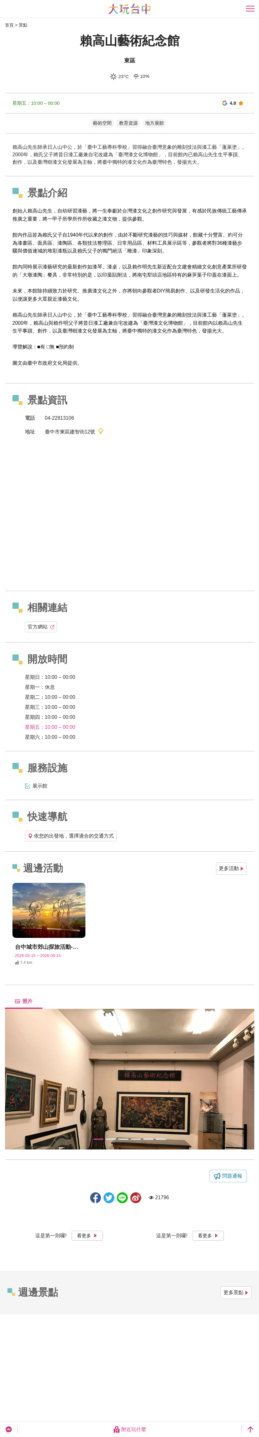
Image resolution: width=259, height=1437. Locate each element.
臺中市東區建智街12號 (74, 432)
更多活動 (231, 868)
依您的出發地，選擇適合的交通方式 (71, 836)
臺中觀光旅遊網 (129, 8)
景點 (23, 25)
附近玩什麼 (129, 1429)
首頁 (9, 25)
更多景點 (236, 1292)
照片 (23, 1001)
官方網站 (41, 626)
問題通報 (232, 1176)
